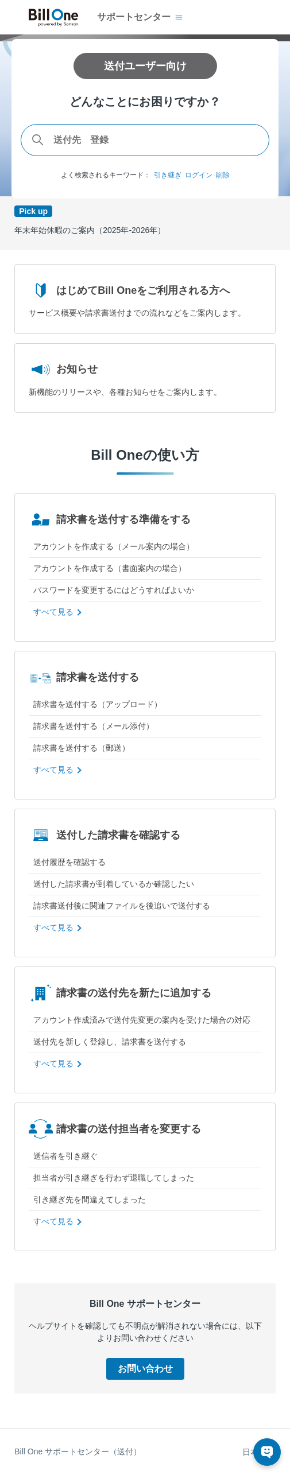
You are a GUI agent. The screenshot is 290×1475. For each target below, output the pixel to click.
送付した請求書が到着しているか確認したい (113, 883)
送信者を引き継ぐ (65, 1155)
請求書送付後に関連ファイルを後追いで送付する (121, 905)
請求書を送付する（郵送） (81, 747)
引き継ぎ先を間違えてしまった (89, 1199)
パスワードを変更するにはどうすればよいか (113, 590)
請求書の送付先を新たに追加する (120, 993)
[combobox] (145, 140)
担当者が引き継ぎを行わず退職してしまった (113, 1177)
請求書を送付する (84, 677)
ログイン (198, 175)
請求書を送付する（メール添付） (93, 726)
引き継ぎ (167, 175)
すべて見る (53, 611)
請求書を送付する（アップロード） (97, 704)
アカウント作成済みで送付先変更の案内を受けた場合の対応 (141, 1019)
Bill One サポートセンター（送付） (77, 1451)
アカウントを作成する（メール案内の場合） (113, 546)
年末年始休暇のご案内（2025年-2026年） (89, 230)
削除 (223, 175)
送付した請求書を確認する (104, 835)
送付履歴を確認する (69, 862)
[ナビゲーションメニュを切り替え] (179, 17)
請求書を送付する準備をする (110, 519)
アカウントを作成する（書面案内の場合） (109, 568)
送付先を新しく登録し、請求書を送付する (109, 1041)
